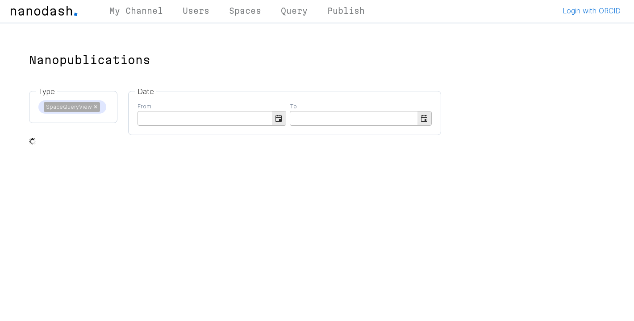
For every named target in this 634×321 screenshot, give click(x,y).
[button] (279, 118)
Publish (346, 10)
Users (196, 10)
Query (294, 10)
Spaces (245, 10)
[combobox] (205, 117)
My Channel (136, 10)
